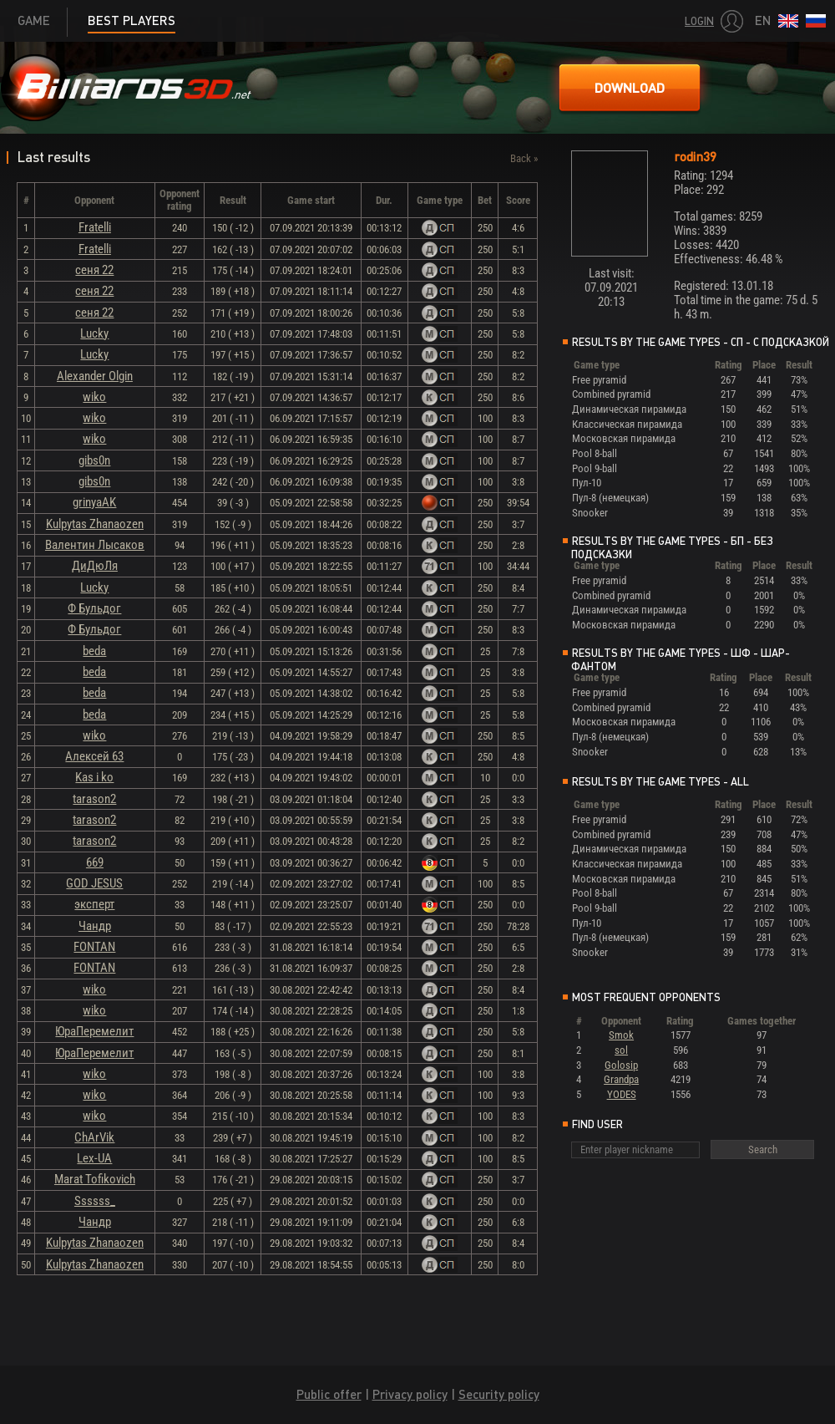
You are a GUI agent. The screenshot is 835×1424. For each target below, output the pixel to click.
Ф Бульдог (94, 608)
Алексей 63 (94, 756)
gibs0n (94, 460)
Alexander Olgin (95, 376)
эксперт (94, 904)
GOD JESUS (94, 883)
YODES (621, 1094)
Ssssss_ (94, 1200)
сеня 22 (94, 269)
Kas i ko (94, 777)
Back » (524, 158)
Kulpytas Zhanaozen (95, 523)
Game (34, 20)
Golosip (621, 1065)
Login (699, 21)
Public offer (329, 1394)
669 (95, 862)
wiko (94, 396)
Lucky (94, 333)
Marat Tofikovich (94, 1179)
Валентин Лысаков (94, 544)
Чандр (94, 925)
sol (621, 1050)
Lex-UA (94, 1158)
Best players (131, 20)
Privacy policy (410, 1394)
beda (94, 651)
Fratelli (94, 227)
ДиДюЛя (95, 565)
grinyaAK (94, 502)
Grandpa (621, 1079)
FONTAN (94, 946)
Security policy (498, 1394)
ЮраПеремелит (94, 1031)
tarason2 (94, 798)
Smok (621, 1035)
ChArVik (94, 1137)
